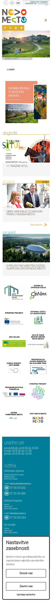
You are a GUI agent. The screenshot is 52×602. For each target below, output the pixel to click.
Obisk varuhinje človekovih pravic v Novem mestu (24, 213)
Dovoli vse (26, 573)
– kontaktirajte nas (36, 3)
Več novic (36, 224)
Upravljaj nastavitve (26, 594)
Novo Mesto (21, 16)
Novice (15, 58)
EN (18, 3)
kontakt (12, 2)
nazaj (11, 69)
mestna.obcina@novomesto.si (20, 483)
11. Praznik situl (17, 166)
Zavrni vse (26, 586)
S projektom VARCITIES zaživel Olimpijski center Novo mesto (25, 267)
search (5, 2)
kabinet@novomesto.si (18, 513)
